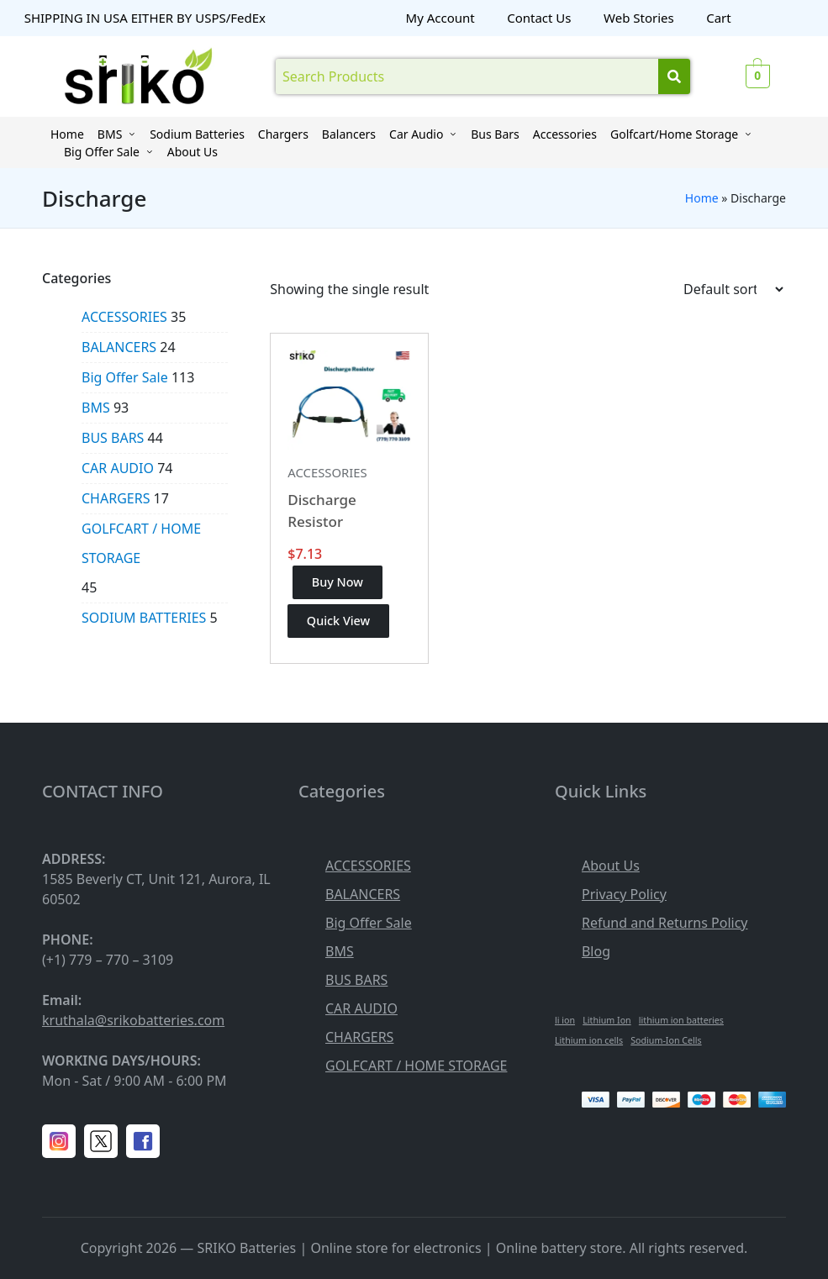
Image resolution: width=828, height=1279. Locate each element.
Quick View (338, 621)
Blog (596, 951)
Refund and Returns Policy (665, 922)
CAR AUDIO (118, 468)
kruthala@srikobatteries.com (133, 1020)
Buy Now (337, 582)
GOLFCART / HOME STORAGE (141, 543)
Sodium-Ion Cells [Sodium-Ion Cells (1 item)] (665, 1040)
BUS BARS (113, 438)
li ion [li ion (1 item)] (565, 1020)
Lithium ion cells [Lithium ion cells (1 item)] (589, 1040)
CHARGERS (116, 498)
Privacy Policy (624, 894)
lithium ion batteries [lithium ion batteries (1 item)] (681, 1020)
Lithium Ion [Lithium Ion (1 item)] (606, 1020)
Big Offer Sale (125, 377)
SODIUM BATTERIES (144, 617)
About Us (611, 865)
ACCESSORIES (327, 472)
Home (702, 198)
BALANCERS (119, 347)
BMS (96, 407)
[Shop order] (733, 289)
